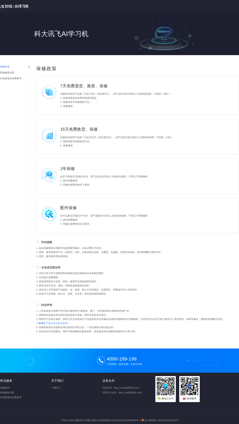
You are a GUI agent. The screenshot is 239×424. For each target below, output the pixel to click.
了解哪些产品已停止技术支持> (52, 323)
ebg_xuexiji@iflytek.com (126, 387)
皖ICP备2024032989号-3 (127, 420)
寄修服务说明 (7, 72)
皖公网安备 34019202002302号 (160, 420)
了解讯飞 (56, 387)
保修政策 (5, 66)
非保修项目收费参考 (11, 78)
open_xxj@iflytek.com (130, 392)
